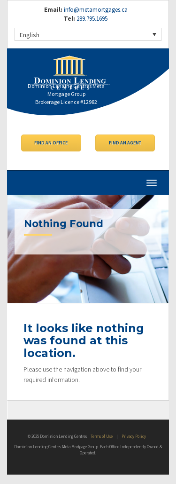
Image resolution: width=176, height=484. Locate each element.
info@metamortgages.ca (96, 10)
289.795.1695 (91, 19)
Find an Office (51, 143)
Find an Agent (125, 143)
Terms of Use (102, 436)
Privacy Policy (134, 436)
